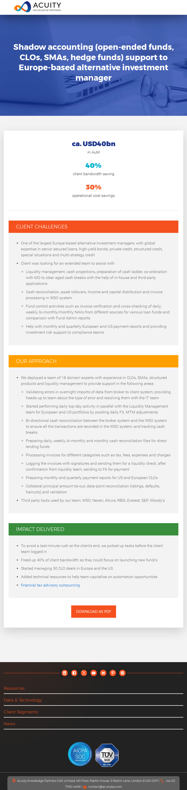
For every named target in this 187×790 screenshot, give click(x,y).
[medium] (103, 672)
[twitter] (84, 672)
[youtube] (93, 672)
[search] (178, 6)
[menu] (7, 6)
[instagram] (122, 672)
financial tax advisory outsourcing (50, 585)
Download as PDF (93, 611)
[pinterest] (113, 672)
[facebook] (74, 672)
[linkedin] (64, 672)
